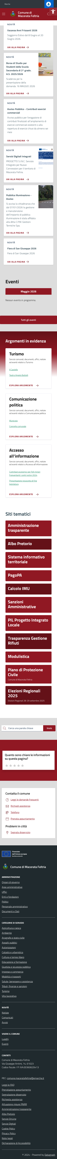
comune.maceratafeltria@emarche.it (25, 1078)
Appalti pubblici (9, 942)
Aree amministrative (12, 887)
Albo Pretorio (8, 1114)
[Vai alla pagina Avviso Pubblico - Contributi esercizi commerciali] (18, 139)
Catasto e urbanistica (12, 952)
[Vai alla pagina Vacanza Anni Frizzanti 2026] (18, 46)
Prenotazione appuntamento (16, 1090)
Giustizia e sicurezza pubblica (16, 967)
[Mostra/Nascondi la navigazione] (3, 14)
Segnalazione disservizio (14, 1094)
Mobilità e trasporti (11, 976)
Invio (49, 728)
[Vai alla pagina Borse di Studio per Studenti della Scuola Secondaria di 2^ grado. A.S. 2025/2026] (17, 92)
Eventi (5, 1044)
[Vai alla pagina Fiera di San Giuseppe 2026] (18, 261)
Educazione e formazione (14, 962)
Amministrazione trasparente (16, 1109)
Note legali (7, 1138)
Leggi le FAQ (8, 1085)
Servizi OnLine (9, 1119)
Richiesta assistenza (12, 1099)
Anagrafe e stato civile (13, 938)
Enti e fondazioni (10, 897)
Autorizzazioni (9, 947)
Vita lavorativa (9, 996)
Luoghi (5, 1039)
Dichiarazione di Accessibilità (16, 1143)
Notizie (5, 1012)
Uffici (4, 892)
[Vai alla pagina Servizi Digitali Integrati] (17, 178)
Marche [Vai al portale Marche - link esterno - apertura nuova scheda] (7, 4)
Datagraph (50, 1155)
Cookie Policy (8, 1128)
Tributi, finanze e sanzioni (14, 986)
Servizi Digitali (9, 1123)
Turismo (5, 991)
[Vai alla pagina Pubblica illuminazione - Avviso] (17, 232)
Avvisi (5, 1022)
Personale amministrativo (15, 906)
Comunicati (7, 1017)
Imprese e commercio (12, 972)
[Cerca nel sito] (48, 14)
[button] (53, 11)
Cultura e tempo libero (13, 957)
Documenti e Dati (10, 911)
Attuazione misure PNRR (14, 1104)
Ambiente (7, 933)
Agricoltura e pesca (11, 928)
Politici (5, 901)
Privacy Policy (9, 1133)
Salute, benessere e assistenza (17, 981)
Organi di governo (11, 882)
